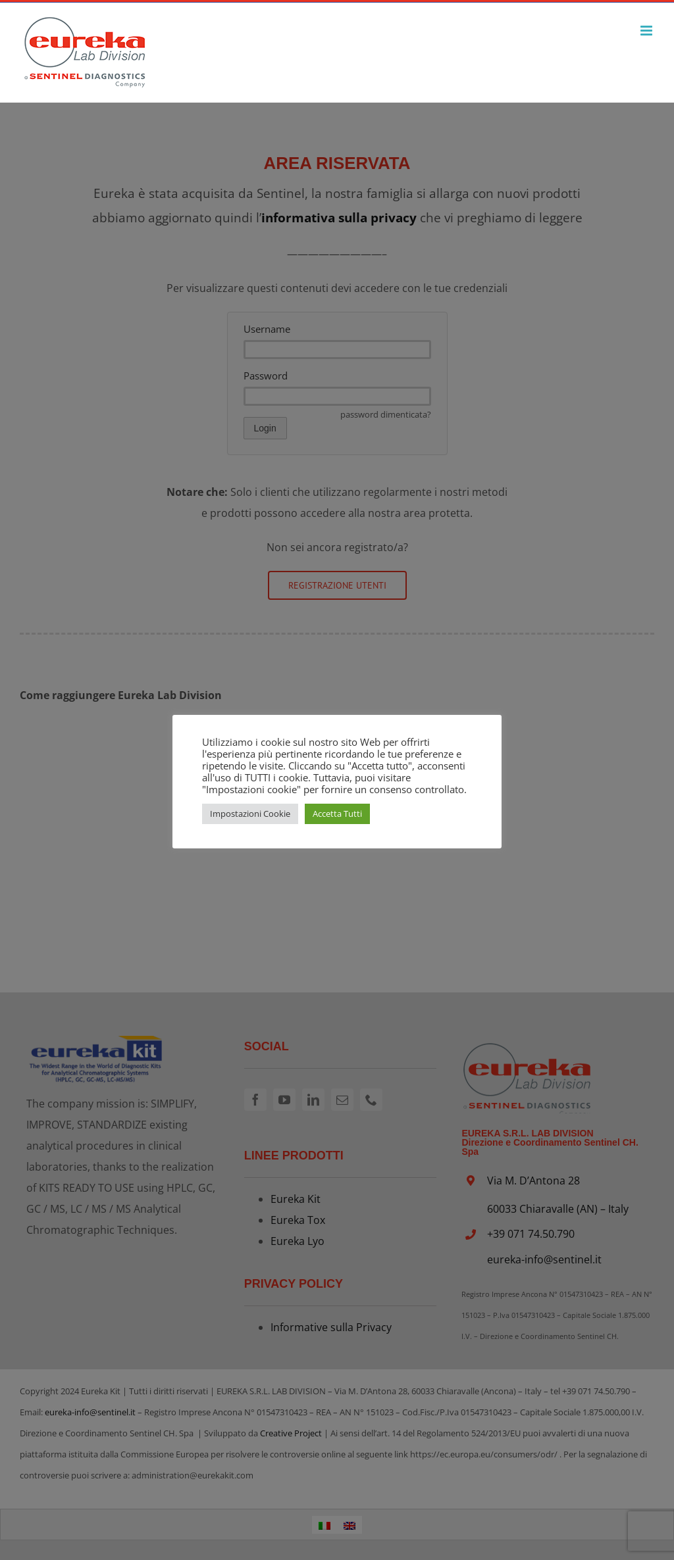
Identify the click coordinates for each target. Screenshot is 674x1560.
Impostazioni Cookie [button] (250, 813)
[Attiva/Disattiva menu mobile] (647, 30)
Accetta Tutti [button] (337, 813)
